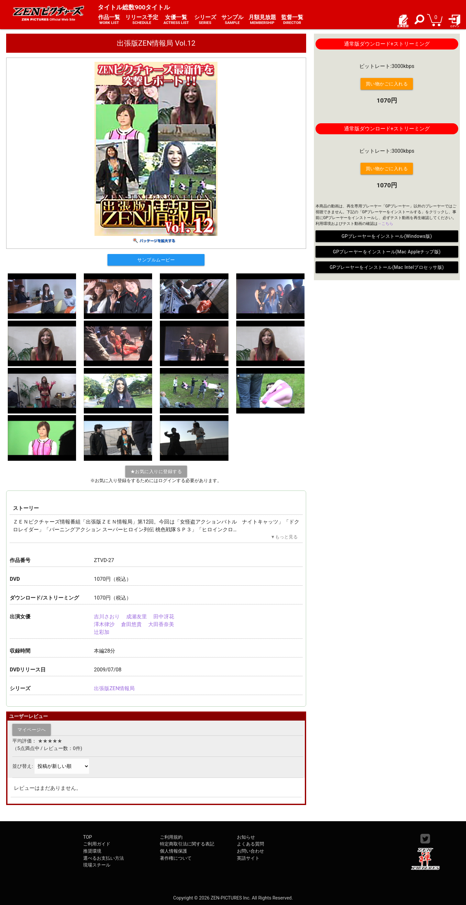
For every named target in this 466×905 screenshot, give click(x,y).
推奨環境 (92, 851)
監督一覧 (292, 20)
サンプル (232, 20)
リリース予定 (141, 20)
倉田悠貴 (131, 624)
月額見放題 (262, 20)
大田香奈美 (161, 624)
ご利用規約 (171, 837)
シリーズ (205, 20)
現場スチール (96, 865)
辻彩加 (101, 632)
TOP (87, 837)
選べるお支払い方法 (103, 858)
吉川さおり (107, 616)
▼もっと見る (284, 536)
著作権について (176, 858)
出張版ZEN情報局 (114, 688)
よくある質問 (250, 844)
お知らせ (246, 837)
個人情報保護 (173, 851)
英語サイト (248, 858)
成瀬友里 (136, 616)
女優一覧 (176, 20)
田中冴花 (163, 616)
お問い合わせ (250, 851)
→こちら (385, 223)
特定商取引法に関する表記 (187, 844)
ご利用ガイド (96, 844)
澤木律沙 (104, 624)
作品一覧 (109, 20)
